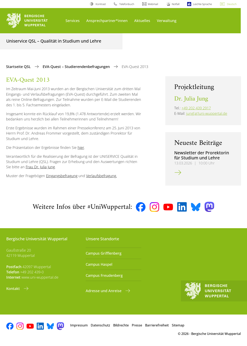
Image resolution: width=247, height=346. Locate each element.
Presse (137, 325)
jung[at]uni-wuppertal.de (206, 113)
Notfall (175, 4)
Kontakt (13, 288)
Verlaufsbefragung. (101, 175)
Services (72, 20)
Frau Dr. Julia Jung (40, 166)
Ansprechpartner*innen (107, 20)
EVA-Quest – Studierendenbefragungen (77, 66)
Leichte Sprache (202, 4)
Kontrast (101, 4)
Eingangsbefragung (61, 175)
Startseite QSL (19, 66)
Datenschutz (100, 325)
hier (81, 147)
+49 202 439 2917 (196, 108)
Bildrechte (121, 325)
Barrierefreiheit (157, 325)
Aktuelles (142, 20)
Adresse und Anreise (104, 290)
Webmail (153, 4)
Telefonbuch (126, 4)
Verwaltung (166, 20)
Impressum (79, 325)
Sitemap (178, 325)
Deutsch (232, 4)
